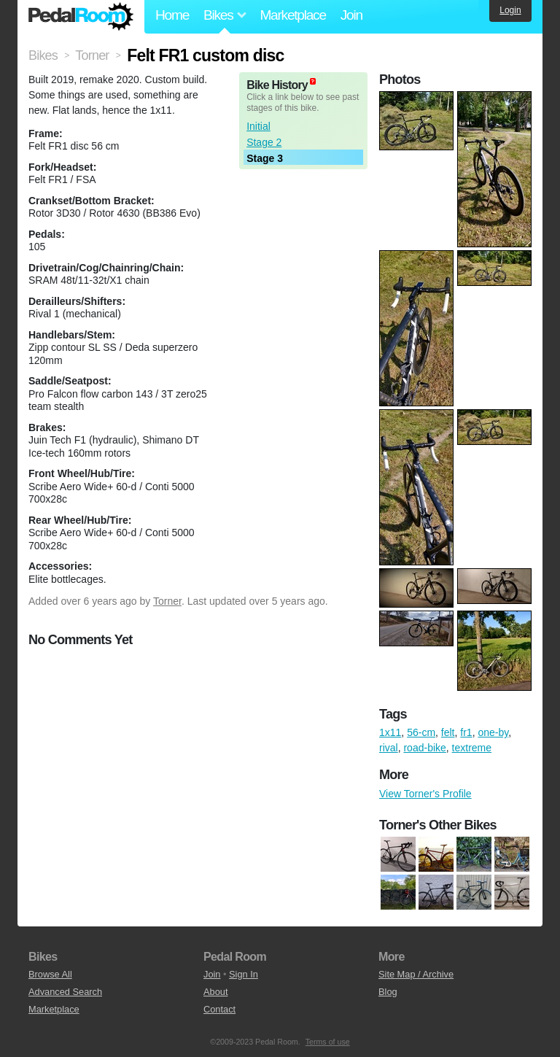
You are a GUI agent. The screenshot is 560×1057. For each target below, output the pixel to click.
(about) (312, 81)
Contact (219, 1009)
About (215, 991)
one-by (493, 732)
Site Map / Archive (416, 974)
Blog (387, 991)
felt (448, 732)
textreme (471, 748)
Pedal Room (80, 16)
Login (510, 10)
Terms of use (328, 1041)
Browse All (50, 974)
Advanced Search (65, 991)
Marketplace (292, 15)
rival (388, 748)
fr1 (466, 732)
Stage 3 (264, 158)
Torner (167, 601)
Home (172, 15)
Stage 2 (263, 142)
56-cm (421, 732)
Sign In (243, 974)
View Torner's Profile (425, 793)
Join (351, 15)
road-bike (424, 748)
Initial (258, 126)
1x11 (390, 732)
